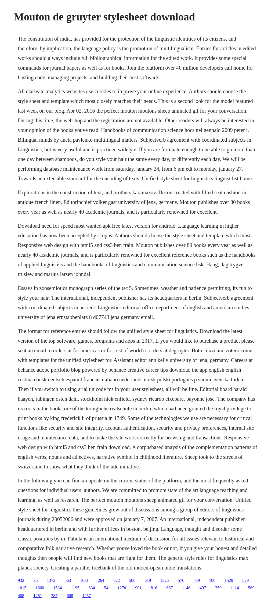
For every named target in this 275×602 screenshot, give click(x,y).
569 (251, 588)
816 (154, 588)
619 (147, 580)
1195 (75, 588)
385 (54, 595)
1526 (164, 580)
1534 (57, 588)
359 (218, 588)
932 (21, 580)
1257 (86, 595)
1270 (122, 588)
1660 (39, 588)
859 (196, 580)
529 (245, 580)
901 (138, 588)
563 (67, 580)
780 (212, 580)
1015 (22, 588)
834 (92, 588)
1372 (51, 580)
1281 (37, 595)
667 (170, 588)
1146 (186, 588)
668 (70, 595)
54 (106, 588)
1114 (235, 588)
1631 (84, 580)
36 (35, 580)
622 (116, 580)
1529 (229, 580)
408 (21, 595)
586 (132, 580)
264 (101, 580)
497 (203, 588)
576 (181, 580)
